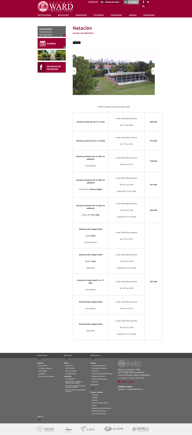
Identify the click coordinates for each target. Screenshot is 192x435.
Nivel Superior (70, 379)
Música (94, 405)
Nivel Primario (70, 368)
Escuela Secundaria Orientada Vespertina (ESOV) (75, 386)
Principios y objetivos (45, 368)
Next (153, 71)
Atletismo (95, 395)
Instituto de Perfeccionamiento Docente (75, 390)
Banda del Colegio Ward (100, 403)
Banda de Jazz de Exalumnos (101, 408)
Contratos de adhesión (99, 368)
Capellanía (41, 373)
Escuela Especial (70, 373)
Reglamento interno (98, 376)
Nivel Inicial (69, 365)
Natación (95, 400)
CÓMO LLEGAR (127, 382)
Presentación (42, 365)
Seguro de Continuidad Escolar (102, 373)
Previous (74, 71)
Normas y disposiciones (99, 379)
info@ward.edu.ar (125, 387)
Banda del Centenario (99, 411)
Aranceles (95, 371)
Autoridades (42, 371)
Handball (95, 397)
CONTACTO (93, 2)
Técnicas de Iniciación (99, 413)
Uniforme (95, 381)
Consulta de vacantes (99, 365)
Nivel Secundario (70, 371)
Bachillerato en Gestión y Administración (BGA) (73, 382)
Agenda (132, 15)
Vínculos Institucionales (46, 376)
